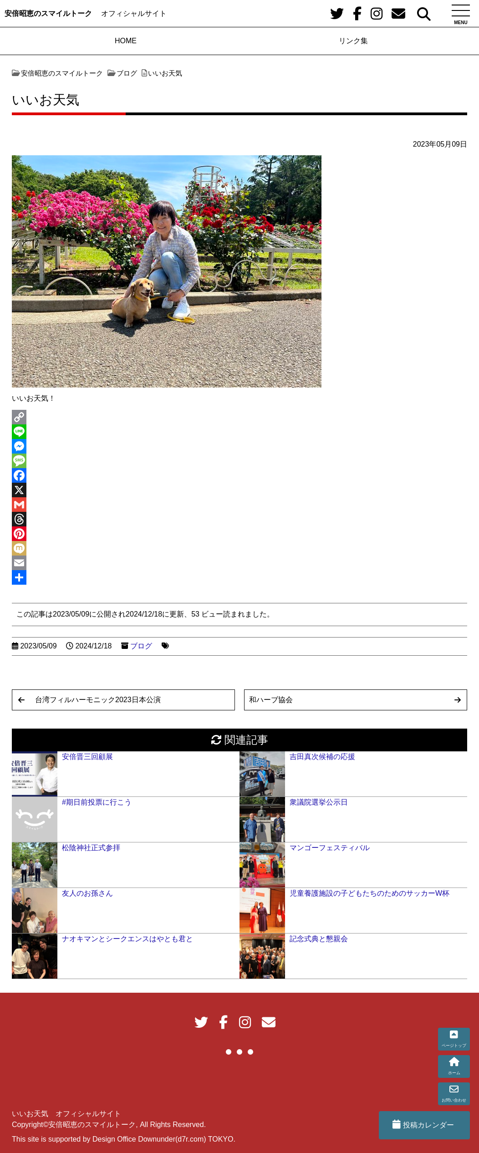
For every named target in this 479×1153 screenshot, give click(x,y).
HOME (126, 41)
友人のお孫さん (87, 893)
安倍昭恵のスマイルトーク (48, 13)
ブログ (141, 646)
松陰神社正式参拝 (91, 848)
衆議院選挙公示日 (319, 802)
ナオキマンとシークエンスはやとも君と (127, 939)
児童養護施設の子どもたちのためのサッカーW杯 (369, 893)
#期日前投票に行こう (97, 802)
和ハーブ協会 (271, 700)
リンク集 (353, 41)
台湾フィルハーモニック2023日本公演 (98, 700)
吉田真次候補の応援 (322, 756)
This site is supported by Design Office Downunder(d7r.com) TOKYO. (123, 1139)
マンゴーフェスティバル (330, 848)
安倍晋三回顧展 (87, 756)
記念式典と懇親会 (319, 939)
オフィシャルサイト (134, 13)
